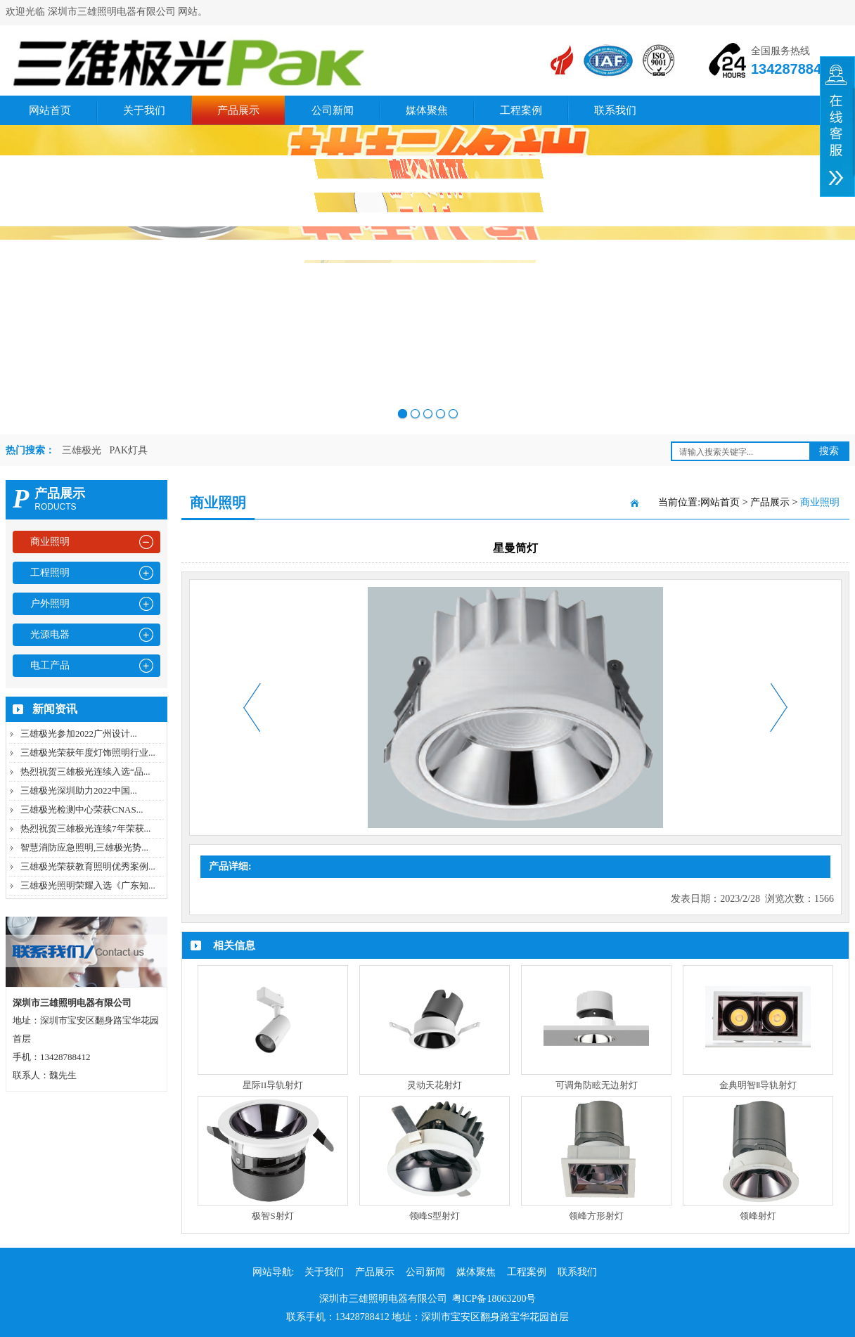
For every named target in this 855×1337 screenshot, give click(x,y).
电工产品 (50, 665)
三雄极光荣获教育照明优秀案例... (87, 866)
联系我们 (615, 110)
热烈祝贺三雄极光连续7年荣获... (85, 828)
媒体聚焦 (427, 110)
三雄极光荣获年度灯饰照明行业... (87, 752)
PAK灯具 (129, 450)
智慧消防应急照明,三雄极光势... (84, 847)
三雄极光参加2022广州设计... (78, 733)
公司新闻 (332, 110)
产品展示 (238, 110)
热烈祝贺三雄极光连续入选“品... (85, 771)
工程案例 (521, 110)
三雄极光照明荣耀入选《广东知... (87, 885)
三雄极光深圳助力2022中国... (78, 790)
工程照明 (50, 572)
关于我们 (144, 110)
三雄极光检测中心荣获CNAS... (81, 809)
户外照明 (50, 603)
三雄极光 (81, 450)
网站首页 (50, 110)
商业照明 (50, 541)
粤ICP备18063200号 (494, 1298)
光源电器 (50, 634)
